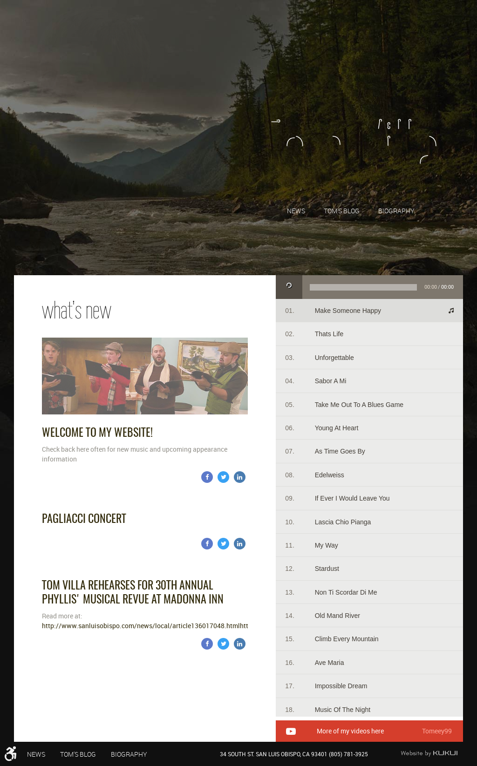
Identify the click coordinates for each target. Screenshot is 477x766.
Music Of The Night (343, 709)
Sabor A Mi (331, 381)
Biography (396, 210)
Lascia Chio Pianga (343, 522)
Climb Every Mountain (347, 639)
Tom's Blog (342, 210)
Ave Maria (329, 662)
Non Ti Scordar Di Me (346, 592)
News (296, 210)
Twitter (223, 477)
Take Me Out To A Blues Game (359, 404)
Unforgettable (334, 357)
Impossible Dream (341, 686)
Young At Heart (337, 428)
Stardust (327, 568)
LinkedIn (239, 477)
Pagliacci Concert (84, 519)
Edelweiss (329, 475)
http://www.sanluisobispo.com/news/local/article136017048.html (141, 625)
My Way (326, 545)
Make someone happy (348, 310)
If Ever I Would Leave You (352, 498)
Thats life (329, 334)
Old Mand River (337, 615)
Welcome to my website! (97, 433)
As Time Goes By (340, 451)
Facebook (207, 477)
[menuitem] (296, 210)
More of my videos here (350, 731)
